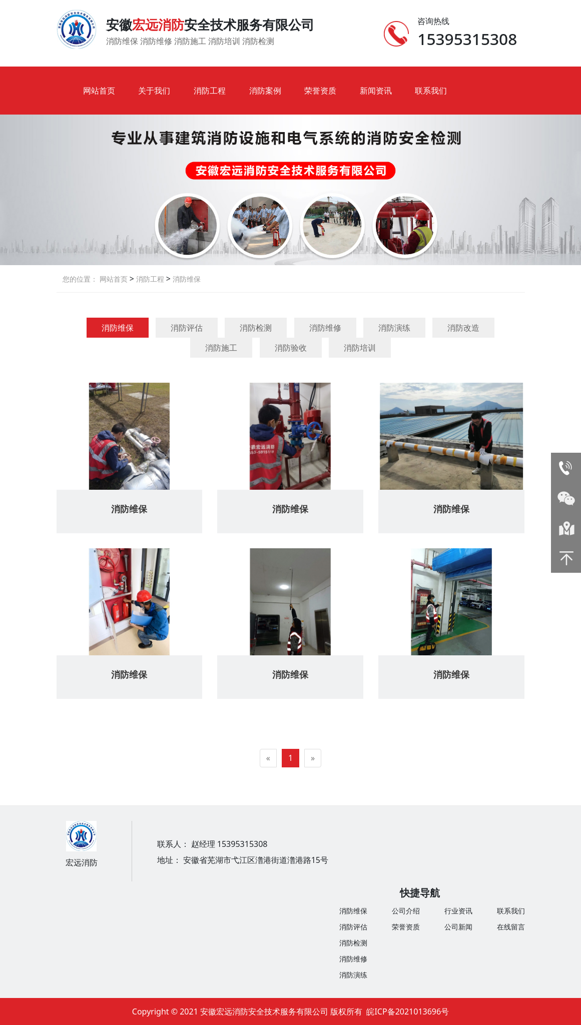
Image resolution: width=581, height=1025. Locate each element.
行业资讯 (458, 910)
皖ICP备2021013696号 (407, 1011)
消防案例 (265, 90)
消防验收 (291, 347)
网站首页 (99, 90)
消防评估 (187, 327)
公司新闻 (458, 926)
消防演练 (394, 327)
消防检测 (256, 327)
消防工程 (210, 90)
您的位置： (80, 279)
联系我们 (431, 90)
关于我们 (154, 90)
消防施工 (221, 347)
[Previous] (268, 758)
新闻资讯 (376, 90)
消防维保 (186, 279)
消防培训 (360, 347)
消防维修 (325, 327)
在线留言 (511, 926)
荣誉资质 (320, 90)
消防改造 (463, 327)
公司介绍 (406, 910)
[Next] (312, 758)
